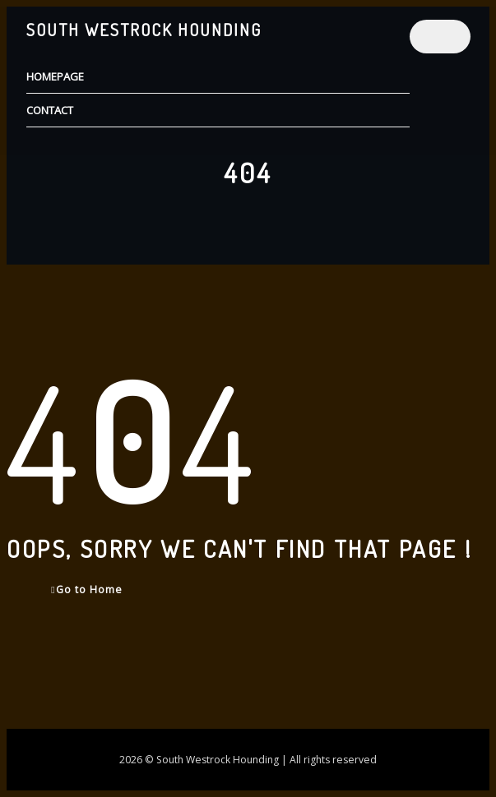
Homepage (55, 76)
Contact (49, 110)
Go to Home (86, 590)
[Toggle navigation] (440, 36)
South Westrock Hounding (144, 29)
